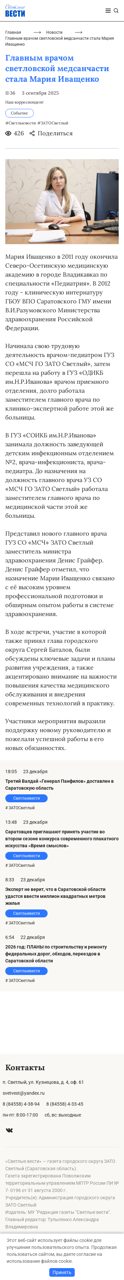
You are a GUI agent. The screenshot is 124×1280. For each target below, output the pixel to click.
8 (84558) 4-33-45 (64, 1104)
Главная (13, 94)
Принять (62, 1272)
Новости (54, 94)
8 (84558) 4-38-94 (21, 1104)
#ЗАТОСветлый (52, 185)
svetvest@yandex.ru (24, 1093)
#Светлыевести (20, 185)
